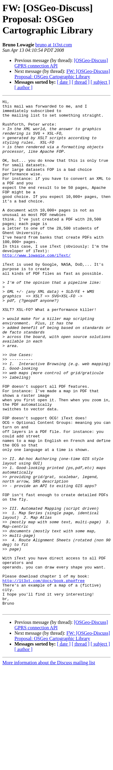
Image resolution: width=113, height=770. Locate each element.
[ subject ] (100, 82)
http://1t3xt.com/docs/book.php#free (43, 677)
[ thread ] (80, 82)
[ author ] (23, 87)
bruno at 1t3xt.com (53, 44)
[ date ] (64, 82)
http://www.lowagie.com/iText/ (36, 287)
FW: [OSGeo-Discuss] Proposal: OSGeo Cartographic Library (62, 74)
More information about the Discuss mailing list (48, 764)
